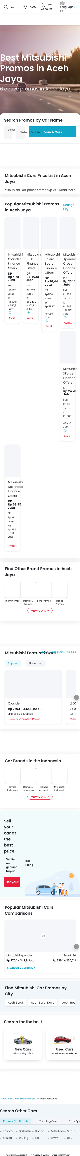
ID (61, 11)
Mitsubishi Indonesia (59, 788)
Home (3, 1098)
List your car (12, 883)
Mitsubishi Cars (63, 652)
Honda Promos (59, 602)
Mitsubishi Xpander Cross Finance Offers (67, 263)
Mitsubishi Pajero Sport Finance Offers (49, 263)
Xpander (14, 703)
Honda (39, 1131)
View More (38, 610)
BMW (54, 1138)
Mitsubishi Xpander (19, 955)
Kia (37, 1138)
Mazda (7, 1138)
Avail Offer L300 (31, 318)
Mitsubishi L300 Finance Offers (30, 261)
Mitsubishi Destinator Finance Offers (12, 489)
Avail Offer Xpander (13, 318)
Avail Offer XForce (68, 436)
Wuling (23, 1138)
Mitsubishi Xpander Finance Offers (12, 261)
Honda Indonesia (43, 788)
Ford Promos (44, 600)
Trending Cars (48, 1121)
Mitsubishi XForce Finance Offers (67, 376)
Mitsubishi (57, 1131)
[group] (23, 1044)
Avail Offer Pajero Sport (49, 326)
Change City (68, 207)
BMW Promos (13, 600)
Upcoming (35, 663)
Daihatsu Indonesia (28, 788)
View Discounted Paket (24, 719)
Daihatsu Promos (28, 602)
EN (76, 7)
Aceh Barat (15, 1003)
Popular (13, 663)
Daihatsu (25, 1131)
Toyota (8, 1131)
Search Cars (52, 132)
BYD (69, 1138)
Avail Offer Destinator (13, 546)
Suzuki (71, 1131)
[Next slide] (76, 697)
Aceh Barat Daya (42, 1003)
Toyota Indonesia (12, 788)
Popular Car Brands (15, 1121)
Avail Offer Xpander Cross (68, 323)
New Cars (13, 1098)
